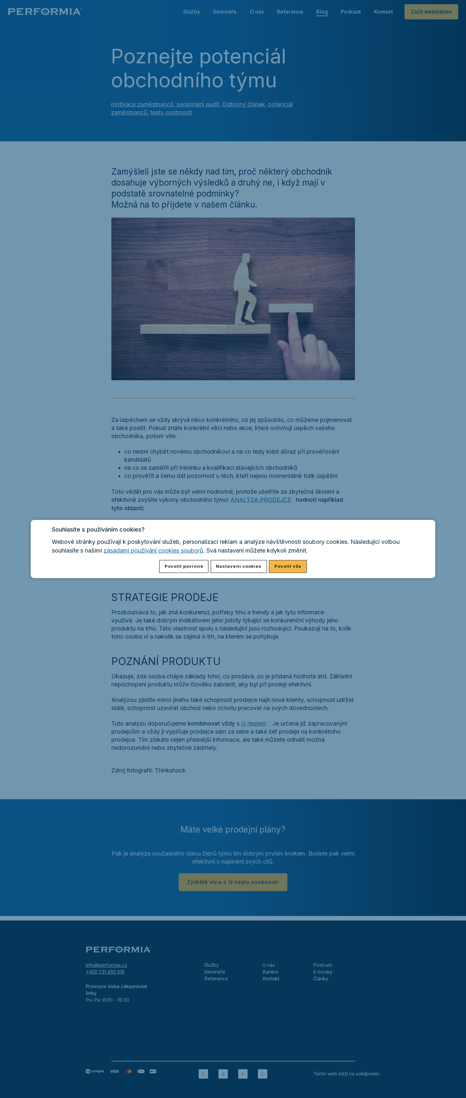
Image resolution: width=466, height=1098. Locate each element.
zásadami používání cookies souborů (153, 550)
